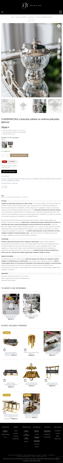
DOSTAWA (51, 455)
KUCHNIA (58, 433)
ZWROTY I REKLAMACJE (24, 456)
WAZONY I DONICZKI (36, 431)
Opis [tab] (2, 197)
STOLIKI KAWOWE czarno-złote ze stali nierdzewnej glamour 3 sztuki (11, 416)
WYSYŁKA (44, 455)
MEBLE (57, 436)
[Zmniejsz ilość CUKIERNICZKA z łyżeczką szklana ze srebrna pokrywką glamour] (2, 155)
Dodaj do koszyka (19, 155)
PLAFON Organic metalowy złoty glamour (31, 353)
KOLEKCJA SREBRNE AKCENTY (43, 17)
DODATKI (37, 446)
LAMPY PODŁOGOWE (26, 435)
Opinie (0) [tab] (24, 197)
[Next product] (30, 20)
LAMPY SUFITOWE (26, 431)
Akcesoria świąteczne (26, 179)
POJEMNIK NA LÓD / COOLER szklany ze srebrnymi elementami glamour (11, 316)
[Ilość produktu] (5, 155)
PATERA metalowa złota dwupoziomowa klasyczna (31, 383)
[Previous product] (33, 20)
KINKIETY (26, 441)
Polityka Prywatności (15, 455)
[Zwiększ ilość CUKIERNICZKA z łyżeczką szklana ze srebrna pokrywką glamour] (8, 155)
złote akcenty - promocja (11, 183)
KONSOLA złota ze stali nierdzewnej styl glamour (52, 383)
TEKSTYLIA (36, 444)
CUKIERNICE (35, 179)
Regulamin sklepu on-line (32, 455)
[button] (2, 12)
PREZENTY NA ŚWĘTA (13, 180)
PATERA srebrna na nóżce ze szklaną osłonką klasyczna (31, 315)
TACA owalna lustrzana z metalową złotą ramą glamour (11, 353)
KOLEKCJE (31, 17)
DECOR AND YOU (41, 456)
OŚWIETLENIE (57, 438)
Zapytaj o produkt (9, 171)
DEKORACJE (58, 430)
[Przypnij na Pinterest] (5, 187)
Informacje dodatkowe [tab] (13, 197)
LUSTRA (37, 434)
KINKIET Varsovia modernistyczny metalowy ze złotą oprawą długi (10, 384)
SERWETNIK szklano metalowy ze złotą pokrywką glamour (52, 353)
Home (12, 17)
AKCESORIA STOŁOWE (13, 179)
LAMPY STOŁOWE (26, 438)
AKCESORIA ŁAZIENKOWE (37, 441)
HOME (33, 456)
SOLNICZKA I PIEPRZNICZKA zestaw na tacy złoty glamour (31, 415)
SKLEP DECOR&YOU (21, 17)
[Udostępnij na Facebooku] (2, 187)
